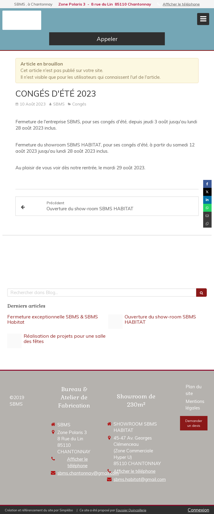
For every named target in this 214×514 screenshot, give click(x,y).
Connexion (198, 510)
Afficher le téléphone (181, 4)
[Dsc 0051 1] (14, 341)
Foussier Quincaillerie (131, 510)
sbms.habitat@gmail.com (140, 479)
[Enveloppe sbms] (115, 321)
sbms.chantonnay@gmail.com (88, 473)
